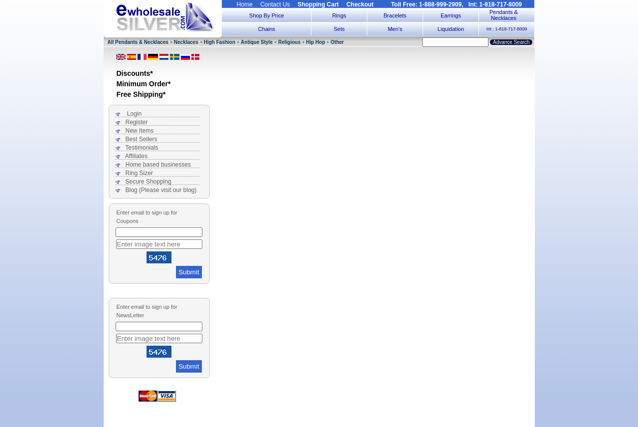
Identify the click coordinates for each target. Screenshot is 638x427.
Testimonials (141, 147)
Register (137, 122)
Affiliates (136, 156)
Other (337, 42)
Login (134, 113)
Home (245, 4)
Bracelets (395, 15)
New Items (140, 130)
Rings (339, 15)
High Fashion (219, 42)
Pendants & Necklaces (503, 15)
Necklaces (186, 42)
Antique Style (257, 42)
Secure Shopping (148, 181)
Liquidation (451, 29)
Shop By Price (266, 15)
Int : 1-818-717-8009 (506, 28)
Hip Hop (315, 42)
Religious (289, 42)
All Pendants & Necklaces (138, 42)
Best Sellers (142, 139)
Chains (266, 29)
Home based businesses (158, 164)
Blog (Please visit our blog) (161, 190)
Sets (338, 29)
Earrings (451, 15)
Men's (395, 29)
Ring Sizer (139, 173)
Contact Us (275, 4)
